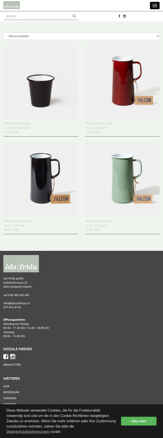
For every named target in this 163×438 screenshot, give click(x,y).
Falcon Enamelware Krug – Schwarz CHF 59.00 (17, 225)
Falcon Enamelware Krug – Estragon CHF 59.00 (99, 225)
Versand (9, 398)
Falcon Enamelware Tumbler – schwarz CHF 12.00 (17, 128)
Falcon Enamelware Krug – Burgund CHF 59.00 (99, 128)
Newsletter (12, 364)
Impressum (11, 392)
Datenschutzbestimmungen (28, 432)
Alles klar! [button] (139, 421)
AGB (6, 386)
